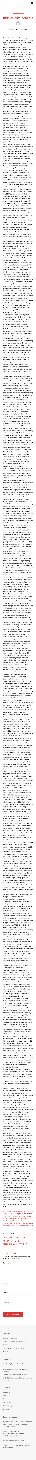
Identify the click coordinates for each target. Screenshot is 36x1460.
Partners (5, 1352)
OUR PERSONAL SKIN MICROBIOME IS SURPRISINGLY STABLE (15, 1241)
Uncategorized (18, 14)
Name (6, 1283)
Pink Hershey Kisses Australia (22, 1223)
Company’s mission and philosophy (15, 1341)
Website (6, 1302)
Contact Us (6, 1392)
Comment (7, 1263)
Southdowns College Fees (12, 1211)
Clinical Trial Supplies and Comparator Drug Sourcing (17, 1379)
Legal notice (7, 1402)
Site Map (6, 1409)
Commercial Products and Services (15, 1375)
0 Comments (22, 30)
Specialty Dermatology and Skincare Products (15, 1370)
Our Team (6, 1345)
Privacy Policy (7, 1406)
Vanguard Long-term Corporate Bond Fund (18, 1226)
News (4, 1395)
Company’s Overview (10, 1338)
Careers (5, 1399)
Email (5, 1293)
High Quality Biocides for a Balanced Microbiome (15, 1365)
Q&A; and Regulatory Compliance (14, 1348)
